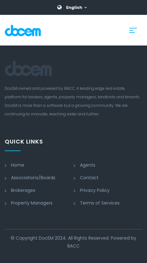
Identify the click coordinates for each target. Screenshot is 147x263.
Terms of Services (100, 203)
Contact (89, 177)
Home (17, 165)
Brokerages (23, 190)
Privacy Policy (95, 190)
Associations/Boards (33, 177)
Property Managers (32, 203)
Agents (87, 165)
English (74, 7)
